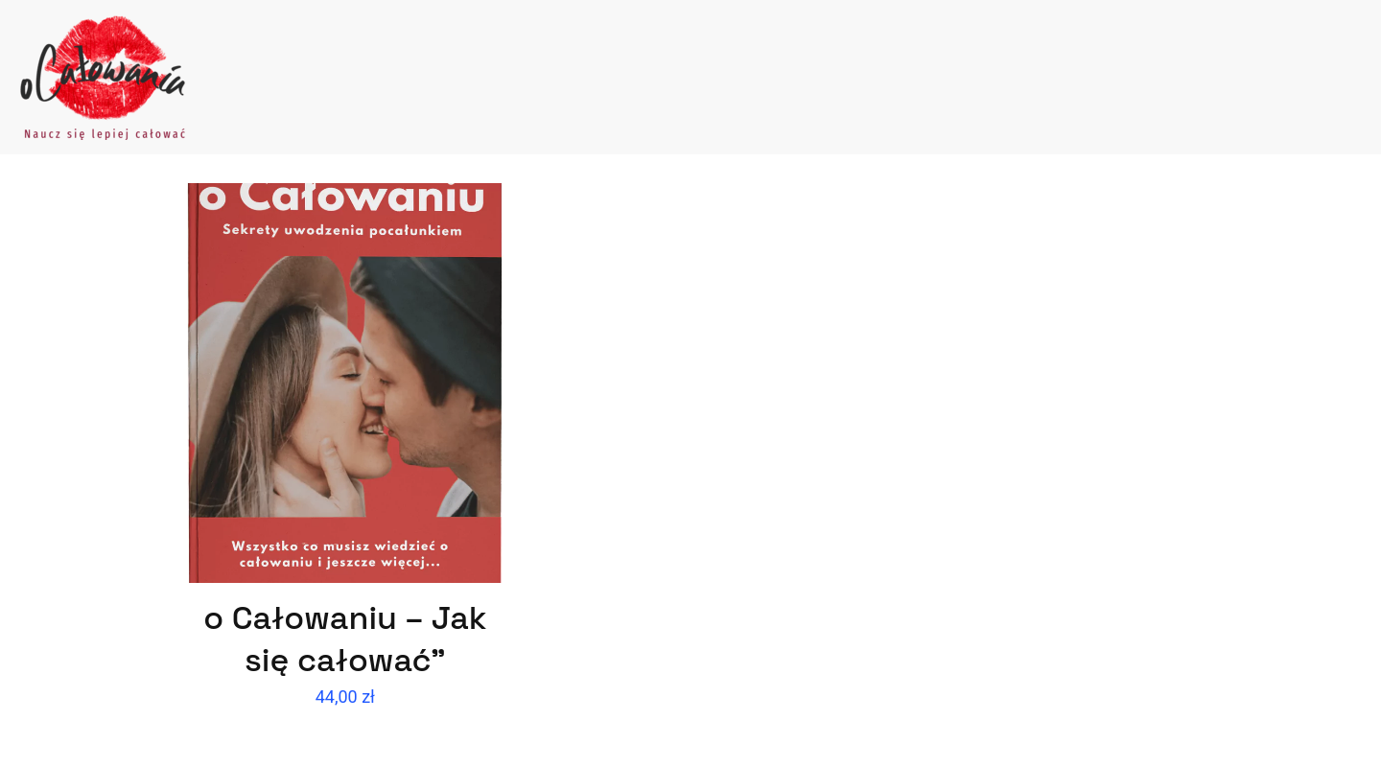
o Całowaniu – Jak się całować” (344, 639)
